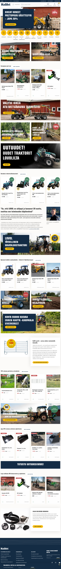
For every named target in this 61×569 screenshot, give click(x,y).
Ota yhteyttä (18, 554)
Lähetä (58, 557)
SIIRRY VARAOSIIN (37, 526)
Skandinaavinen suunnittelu (37, 558)
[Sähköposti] (51, 558)
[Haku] (30, 4)
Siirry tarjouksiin (16, 66)
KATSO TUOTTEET (38, 260)
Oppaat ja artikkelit (20, 558)
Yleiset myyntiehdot (5, 554)
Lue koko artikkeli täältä (34, 228)
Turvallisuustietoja (20, 560)
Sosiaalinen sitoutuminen (36, 556)
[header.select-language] (3, 1)
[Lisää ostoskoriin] (18, 96)
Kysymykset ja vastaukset (21, 562)
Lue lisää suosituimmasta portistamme (40, 362)
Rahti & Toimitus (4, 559)
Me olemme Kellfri (35, 554)
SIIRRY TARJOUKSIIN (25, 371)
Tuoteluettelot (19, 556)
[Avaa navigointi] (16, 4)
